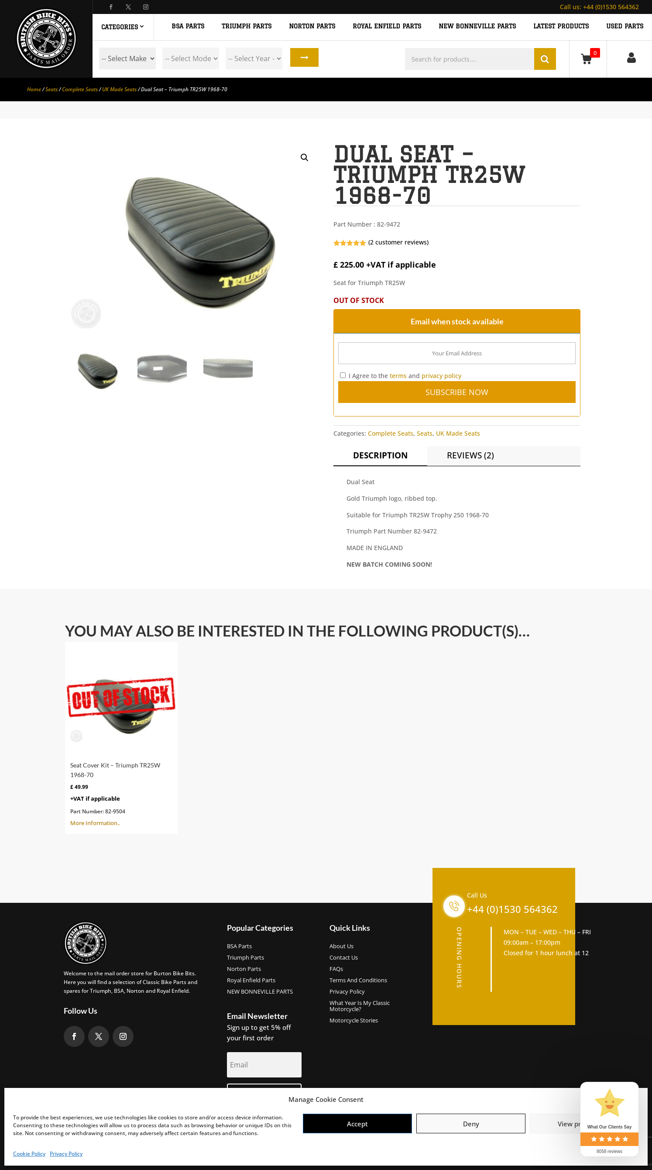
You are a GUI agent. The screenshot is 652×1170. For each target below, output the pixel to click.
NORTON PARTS (312, 26)
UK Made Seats (119, 89)
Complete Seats (80, 89)
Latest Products (561, 26)
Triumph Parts (245, 957)
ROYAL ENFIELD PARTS (387, 26)
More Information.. (121, 737)
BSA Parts (239, 946)
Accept (357, 1123)
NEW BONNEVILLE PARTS (477, 26)
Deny (471, 1123)
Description (380, 455)
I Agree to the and (400, 376)
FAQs (336, 969)
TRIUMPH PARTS (246, 26)
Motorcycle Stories (353, 1020)
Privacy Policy (66, 1153)
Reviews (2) (470, 455)
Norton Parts (244, 969)
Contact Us (343, 957)
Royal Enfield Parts (251, 980)
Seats (51, 89)
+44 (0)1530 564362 (599, 7)
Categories (119, 27)
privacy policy (441, 376)
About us (341, 946)
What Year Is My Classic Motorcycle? (359, 1006)
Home (34, 89)
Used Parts (624, 26)
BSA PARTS (188, 26)
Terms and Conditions (358, 980)
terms (398, 376)
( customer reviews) (398, 242)
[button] (304, 157)
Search (303, 58)
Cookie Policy (29, 1153)
